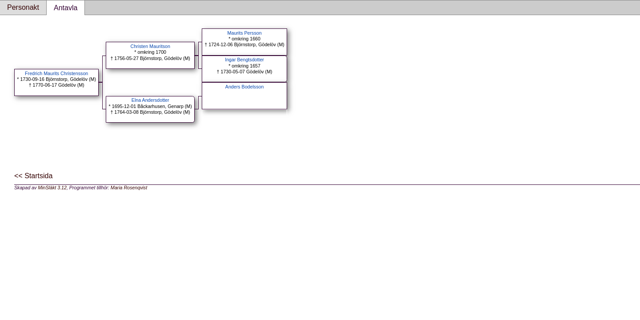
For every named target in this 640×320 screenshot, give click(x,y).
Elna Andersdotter (150, 100)
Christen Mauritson (150, 46)
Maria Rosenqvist (129, 187)
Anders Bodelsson (244, 86)
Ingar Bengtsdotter (244, 59)
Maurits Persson (245, 33)
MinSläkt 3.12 (52, 187)
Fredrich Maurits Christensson (56, 73)
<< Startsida (33, 176)
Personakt (23, 7)
